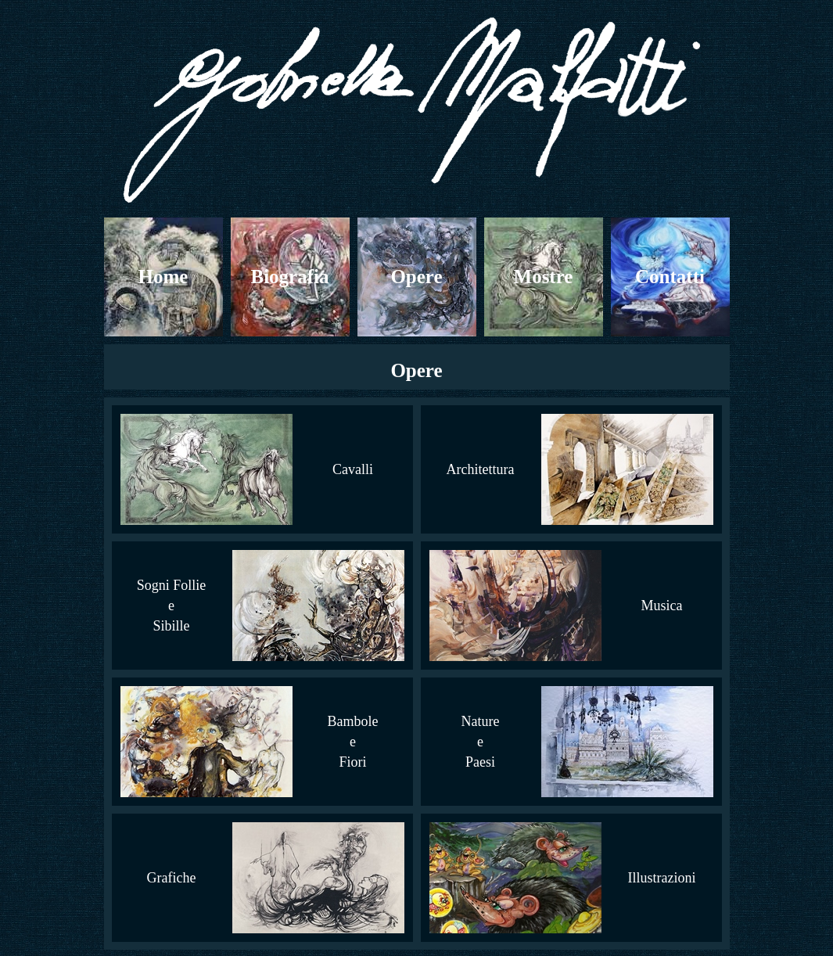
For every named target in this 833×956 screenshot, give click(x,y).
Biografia (290, 276)
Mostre (543, 276)
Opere (416, 276)
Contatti (670, 276)
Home (163, 276)
